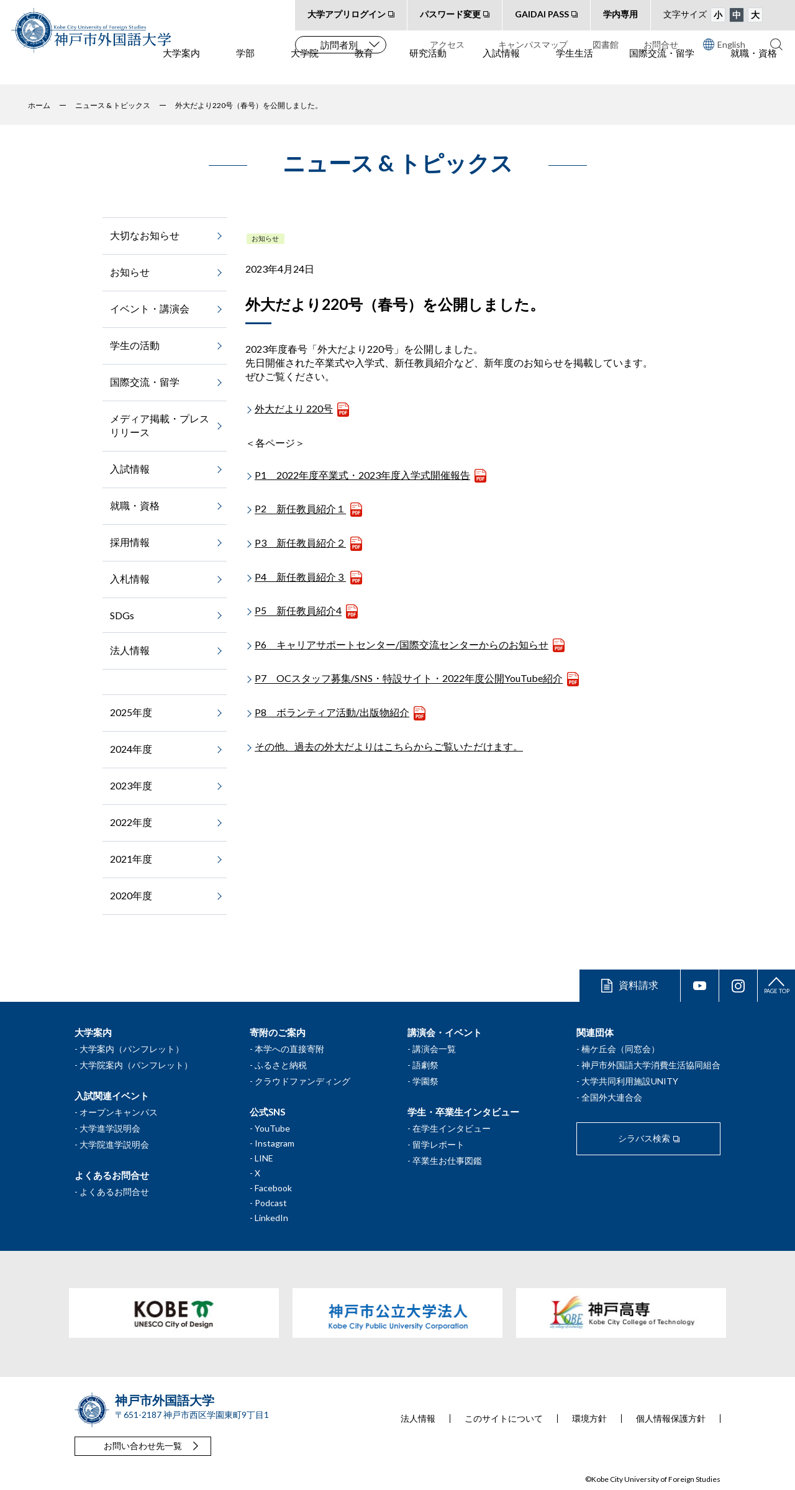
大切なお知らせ (144, 235)
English (724, 44)
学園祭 (425, 1081)
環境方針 (589, 1418)
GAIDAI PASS (542, 14)
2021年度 (131, 859)
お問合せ (660, 44)
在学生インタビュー (451, 1128)
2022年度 (131, 822)
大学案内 (181, 69)
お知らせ (265, 238)
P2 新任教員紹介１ (300, 509)
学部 (245, 69)
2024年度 (131, 749)
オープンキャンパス (119, 1112)
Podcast (271, 1202)
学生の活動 (135, 345)
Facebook (273, 1188)
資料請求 (638, 985)
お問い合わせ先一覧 (143, 1445)
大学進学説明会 (110, 1128)
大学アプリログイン (346, 14)
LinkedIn (271, 1217)
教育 (364, 69)
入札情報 (130, 578)
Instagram (274, 1143)
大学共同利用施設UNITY (629, 1081)
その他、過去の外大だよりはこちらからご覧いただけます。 (389, 746)
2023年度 (131, 785)
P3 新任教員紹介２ (300, 542)
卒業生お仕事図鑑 (447, 1160)
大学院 (305, 69)
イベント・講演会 (149, 308)
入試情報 (501, 69)
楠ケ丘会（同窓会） (620, 1048)
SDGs (122, 615)
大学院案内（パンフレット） (136, 1065)
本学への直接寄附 (289, 1048)
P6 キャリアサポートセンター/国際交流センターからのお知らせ (401, 644)
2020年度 (131, 895)
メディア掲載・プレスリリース (159, 425)
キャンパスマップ (533, 44)
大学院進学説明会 (114, 1144)
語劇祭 (425, 1065)
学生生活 (574, 69)
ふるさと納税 (281, 1065)
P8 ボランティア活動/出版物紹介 (332, 712)
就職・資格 (753, 69)
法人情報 (130, 650)
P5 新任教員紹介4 (298, 611)
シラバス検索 (644, 1138)
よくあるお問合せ (114, 1191)
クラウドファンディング (302, 1081)
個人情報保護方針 (671, 1418)
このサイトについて (504, 1418)
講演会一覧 (434, 1048)
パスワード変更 (450, 14)
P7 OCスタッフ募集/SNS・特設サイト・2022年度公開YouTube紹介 (409, 678)
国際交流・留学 (661, 69)
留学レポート (438, 1144)
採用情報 (130, 542)
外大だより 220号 (294, 408)
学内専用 (620, 14)
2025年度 (131, 712)
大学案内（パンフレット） (132, 1048)
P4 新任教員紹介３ (300, 577)
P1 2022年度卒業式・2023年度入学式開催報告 (362, 475)
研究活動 (428, 69)
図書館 (606, 44)
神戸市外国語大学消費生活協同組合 (650, 1065)
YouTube (272, 1128)
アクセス (447, 44)
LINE (264, 1158)
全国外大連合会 (611, 1097)
